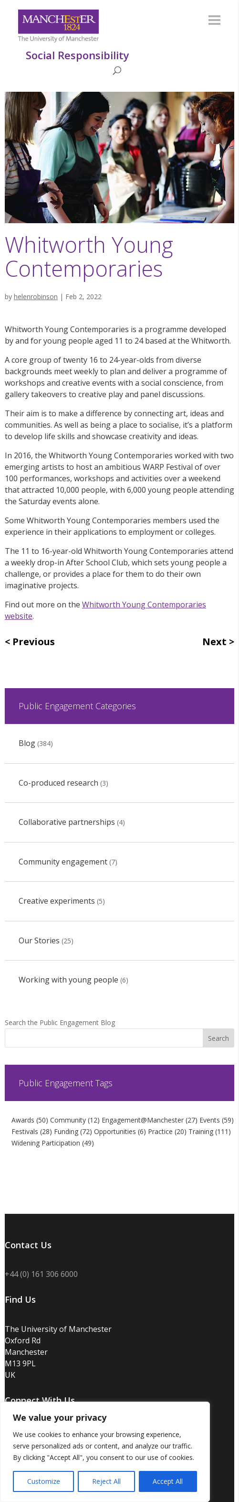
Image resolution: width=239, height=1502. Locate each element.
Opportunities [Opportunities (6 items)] (120, 1131)
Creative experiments (57, 901)
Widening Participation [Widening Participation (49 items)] (52, 1142)
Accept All (168, 1481)
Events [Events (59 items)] (216, 1119)
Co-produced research (58, 783)
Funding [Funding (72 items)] (73, 1131)
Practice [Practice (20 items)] (167, 1131)
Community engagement (63, 861)
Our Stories (39, 940)
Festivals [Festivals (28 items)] (31, 1131)
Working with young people (68, 979)
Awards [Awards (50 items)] (29, 1119)
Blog (27, 743)
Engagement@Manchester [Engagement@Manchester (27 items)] (149, 1119)
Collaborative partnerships (67, 822)
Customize (43, 1481)
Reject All (106, 1481)
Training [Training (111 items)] (209, 1131)
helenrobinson (36, 296)
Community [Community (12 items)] (75, 1119)
